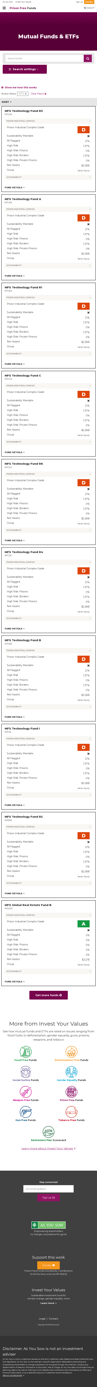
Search (89, 8)
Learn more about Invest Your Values (48, 1148)
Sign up (79, 2)
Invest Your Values (23, 2)
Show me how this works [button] (19, 87)
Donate (89, 2)
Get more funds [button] (48, 995)
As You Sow (8, 2)
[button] (88, 58)
